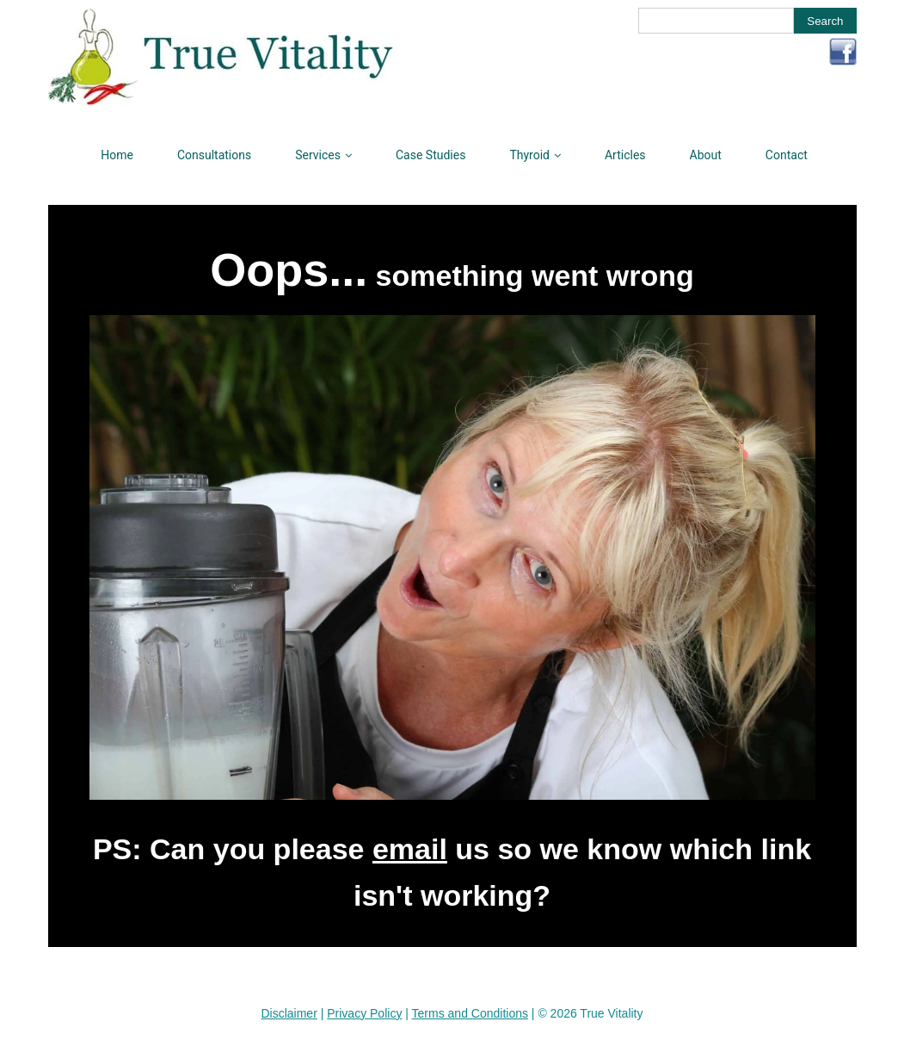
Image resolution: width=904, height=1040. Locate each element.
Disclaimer (289, 1013)
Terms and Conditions (470, 1013)
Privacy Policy (364, 1013)
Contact (787, 155)
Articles (625, 155)
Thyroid (529, 155)
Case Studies (430, 155)
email (409, 849)
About (706, 155)
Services (318, 155)
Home (117, 155)
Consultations (214, 155)
